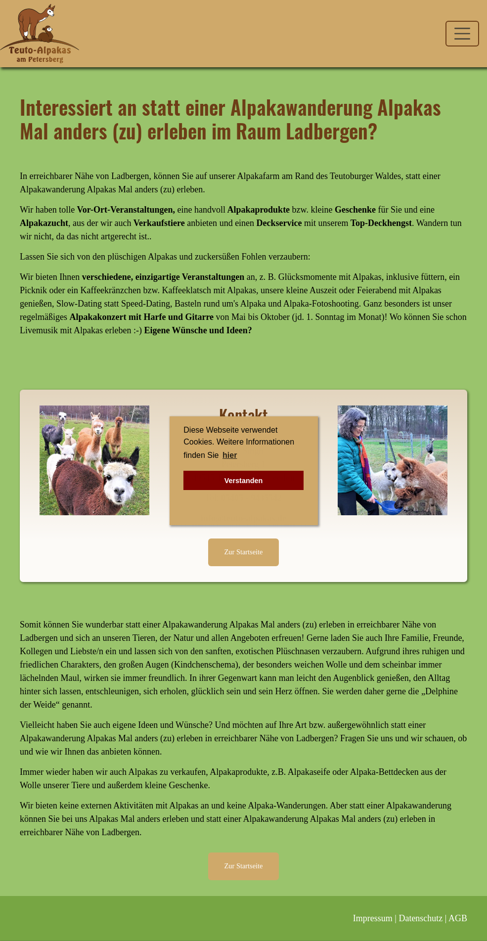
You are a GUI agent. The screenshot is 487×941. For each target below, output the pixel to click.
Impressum (373, 918)
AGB (457, 918)
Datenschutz (420, 918)
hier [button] (229, 455)
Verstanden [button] (243, 481)
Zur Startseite (243, 552)
